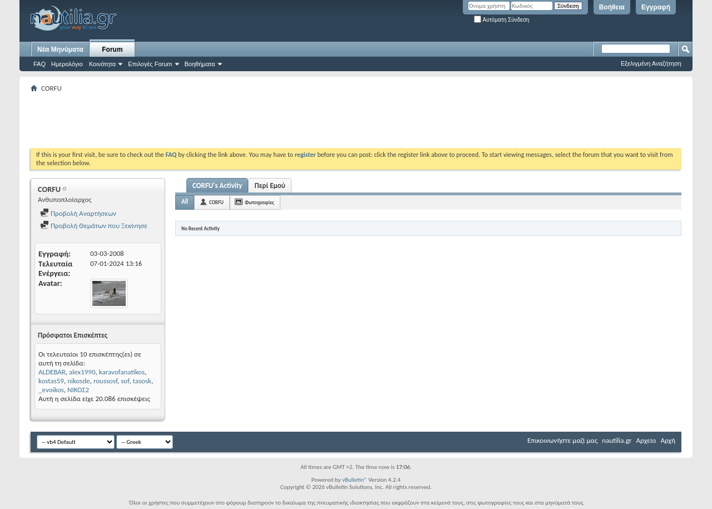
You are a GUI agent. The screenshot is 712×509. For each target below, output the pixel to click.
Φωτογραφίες (259, 202)
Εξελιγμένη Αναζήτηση (651, 63)
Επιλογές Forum (150, 64)
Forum (112, 49)
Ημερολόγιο (67, 64)
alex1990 (82, 372)
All (184, 201)
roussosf (105, 381)
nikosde (78, 381)
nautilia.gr (616, 440)
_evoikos (51, 390)
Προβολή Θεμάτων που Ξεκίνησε (93, 225)
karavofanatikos (122, 372)
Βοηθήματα (200, 64)
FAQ (39, 64)
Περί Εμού (269, 185)
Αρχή (667, 440)
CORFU (216, 202)
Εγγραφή (655, 7)
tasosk (142, 381)
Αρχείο (646, 440)
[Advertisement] (233, 120)
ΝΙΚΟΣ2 (78, 390)
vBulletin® (354, 479)
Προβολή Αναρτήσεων (78, 213)
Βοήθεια (612, 7)
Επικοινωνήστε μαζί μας (562, 440)
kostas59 (51, 381)
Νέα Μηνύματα (60, 49)
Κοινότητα (102, 64)
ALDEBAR (52, 372)
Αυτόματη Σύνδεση (501, 20)
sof (125, 381)
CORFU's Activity (217, 185)
